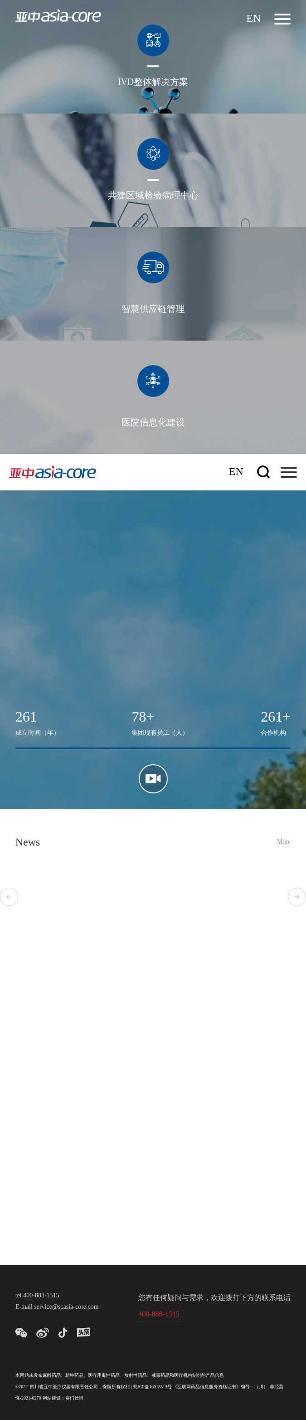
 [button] (9, 897)
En (253, 19)
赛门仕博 (74, 1398)
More (284, 842)
